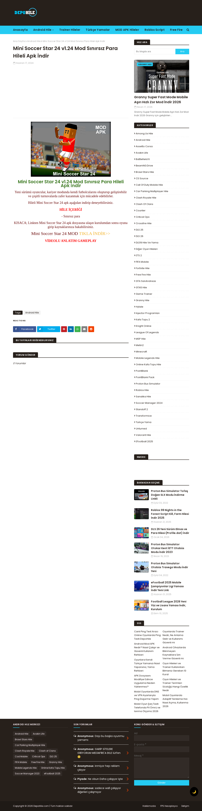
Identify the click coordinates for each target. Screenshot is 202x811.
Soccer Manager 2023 (27, 773)
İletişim (185, 806)
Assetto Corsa (144, 146)
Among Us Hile (144, 133)
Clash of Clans (144, 204)
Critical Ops (143, 217)
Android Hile (34, 41)
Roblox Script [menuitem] (155, 30)
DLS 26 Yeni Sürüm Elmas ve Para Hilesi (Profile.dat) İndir (170, 531)
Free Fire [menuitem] (176, 30)
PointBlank (142, 371)
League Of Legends (147, 332)
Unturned (141, 428)
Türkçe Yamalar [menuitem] (98, 30)
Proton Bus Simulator (148, 383)
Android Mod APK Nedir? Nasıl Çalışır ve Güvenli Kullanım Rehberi (147, 649)
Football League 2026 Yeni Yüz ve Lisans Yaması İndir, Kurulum (168, 605)
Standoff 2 (142, 409)
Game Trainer (144, 294)
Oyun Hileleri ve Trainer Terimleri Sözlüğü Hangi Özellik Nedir (175, 685)
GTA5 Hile (141, 287)
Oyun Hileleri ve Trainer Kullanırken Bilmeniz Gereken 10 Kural (174, 669)
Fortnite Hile (143, 268)
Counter (140, 210)
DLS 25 (139, 229)
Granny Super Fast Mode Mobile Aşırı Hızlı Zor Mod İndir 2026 (161, 99)
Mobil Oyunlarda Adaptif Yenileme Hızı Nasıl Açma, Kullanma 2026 (175, 701)
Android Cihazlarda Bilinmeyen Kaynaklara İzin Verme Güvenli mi (174, 653)
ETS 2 (139, 255)
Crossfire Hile (144, 223)
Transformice (144, 416)
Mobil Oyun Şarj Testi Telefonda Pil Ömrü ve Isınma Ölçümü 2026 (147, 707)
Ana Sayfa (19, 41)
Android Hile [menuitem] (42, 30)
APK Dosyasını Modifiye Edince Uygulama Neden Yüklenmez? (144, 681)
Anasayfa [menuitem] (20, 30)
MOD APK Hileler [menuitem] (127, 30)
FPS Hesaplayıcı (169, 806)
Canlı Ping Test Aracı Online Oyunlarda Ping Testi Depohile (147, 635)
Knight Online (143, 326)
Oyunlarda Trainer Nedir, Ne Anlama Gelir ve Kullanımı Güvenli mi (173, 637)
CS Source (142, 178)
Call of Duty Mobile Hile (149, 185)
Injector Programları (148, 313)
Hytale (139, 306)
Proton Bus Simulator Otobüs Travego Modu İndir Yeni (169, 567)
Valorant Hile (143, 435)
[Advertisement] (71, 90)
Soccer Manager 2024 (149, 403)
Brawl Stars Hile (145, 172)
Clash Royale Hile (146, 197)
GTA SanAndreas (146, 281)
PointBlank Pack (145, 377)
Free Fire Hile (143, 274)
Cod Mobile (21, 756)
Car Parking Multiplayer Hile (152, 191)
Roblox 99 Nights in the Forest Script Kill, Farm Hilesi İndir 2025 (170, 514)
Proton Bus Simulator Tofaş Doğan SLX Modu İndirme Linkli (169, 495)
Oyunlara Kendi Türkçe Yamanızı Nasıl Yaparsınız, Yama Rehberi (147, 665)
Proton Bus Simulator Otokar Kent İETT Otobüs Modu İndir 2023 (167, 548)
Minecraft (141, 351)
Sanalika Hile (143, 396)
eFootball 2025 (144, 441)
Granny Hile (142, 300)
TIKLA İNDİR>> (94, 233)
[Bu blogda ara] (154, 51)
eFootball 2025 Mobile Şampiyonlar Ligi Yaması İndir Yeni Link (167, 586)
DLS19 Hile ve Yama (147, 242)
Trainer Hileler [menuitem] (69, 30)
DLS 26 (139, 236)
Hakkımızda (149, 806)
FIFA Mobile (142, 262)
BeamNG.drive (144, 165)
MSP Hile (141, 339)
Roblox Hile (142, 390)
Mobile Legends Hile (148, 358)
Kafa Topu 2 (143, 319)
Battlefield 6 (143, 159)
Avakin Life (142, 153)
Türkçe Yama (143, 422)
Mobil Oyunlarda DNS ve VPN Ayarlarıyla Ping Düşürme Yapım (146, 695)
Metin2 (140, 345)
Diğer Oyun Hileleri (147, 249)
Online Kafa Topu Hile (148, 364)
